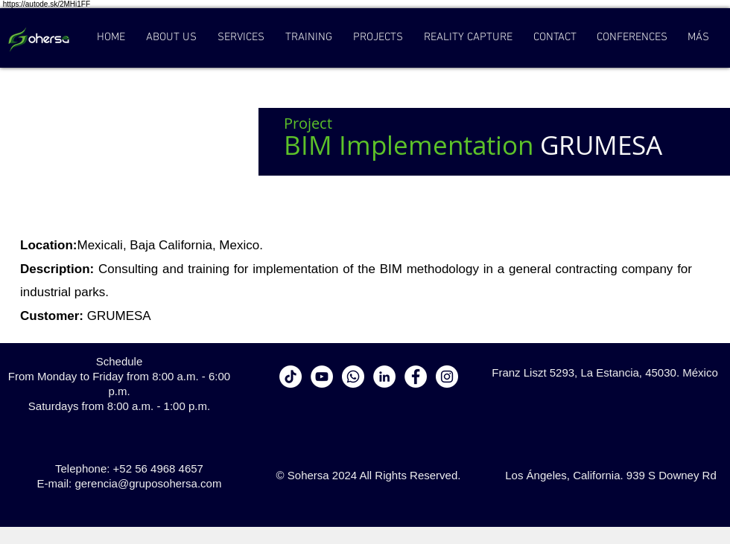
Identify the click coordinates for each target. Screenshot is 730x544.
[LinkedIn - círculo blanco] (384, 376)
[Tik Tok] (290, 376)
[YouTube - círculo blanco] (322, 376)
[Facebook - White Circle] (415, 376)
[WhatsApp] (353, 376)
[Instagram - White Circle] (447, 376)
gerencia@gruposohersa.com (147, 483)
